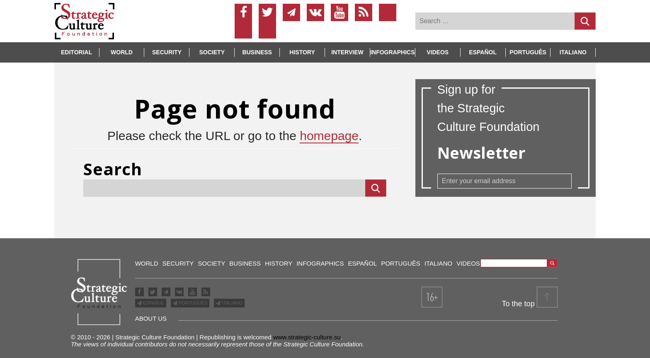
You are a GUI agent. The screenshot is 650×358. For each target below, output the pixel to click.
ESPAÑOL (153, 302)
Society (212, 52)
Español (483, 52)
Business (257, 52)
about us (151, 318)
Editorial (76, 52)
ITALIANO (231, 302)
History (302, 52)
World (122, 52)
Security (167, 52)
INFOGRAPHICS (392, 52)
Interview (347, 52)
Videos (438, 52)
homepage (329, 136)
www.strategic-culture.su (307, 337)
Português (527, 52)
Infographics (320, 263)
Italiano (573, 52)
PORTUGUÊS (192, 302)
